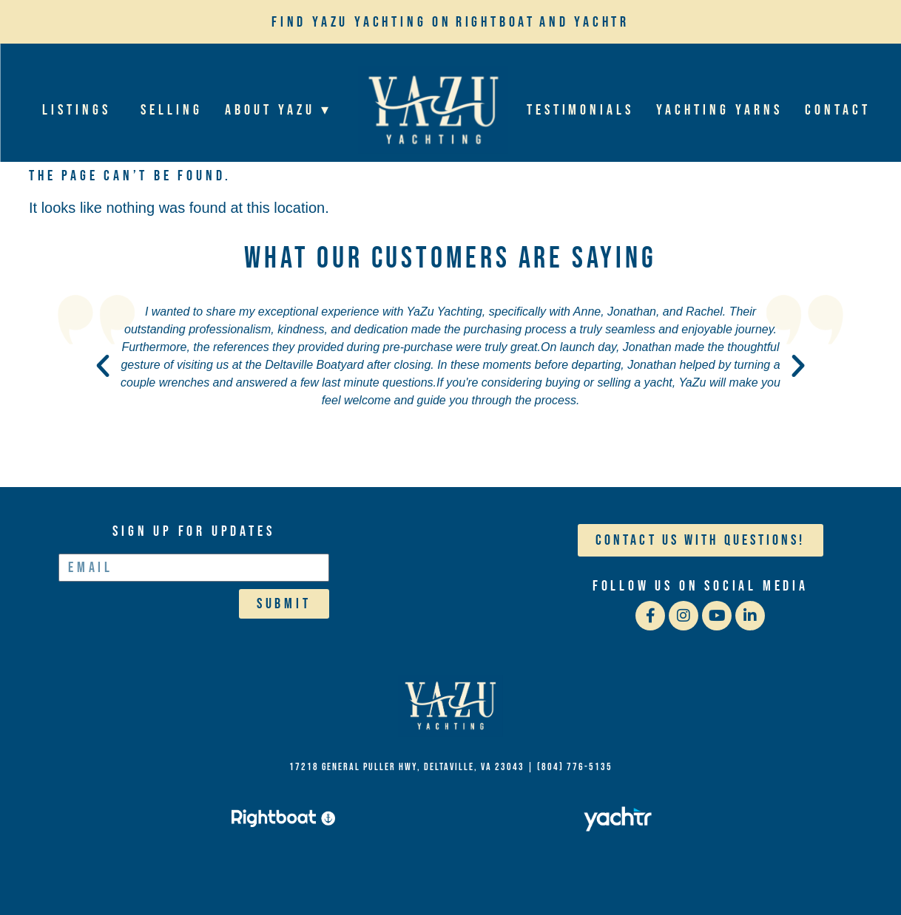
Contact (838, 110)
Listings (80, 110)
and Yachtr (584, 22)
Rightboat (496, 22)
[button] (103, 366)
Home (432, 110)
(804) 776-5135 (575, 767)
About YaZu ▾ (282, 110)
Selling (172, 110)
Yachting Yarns (719, 110)
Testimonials (579, 110)
